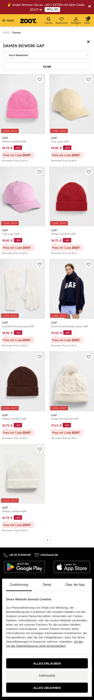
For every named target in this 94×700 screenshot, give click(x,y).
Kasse (87, 20)
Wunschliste (62, 20)
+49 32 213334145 (20, 555)
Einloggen (76, 20)
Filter (47, 66)
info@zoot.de (49, 555)
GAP (5, 138)
